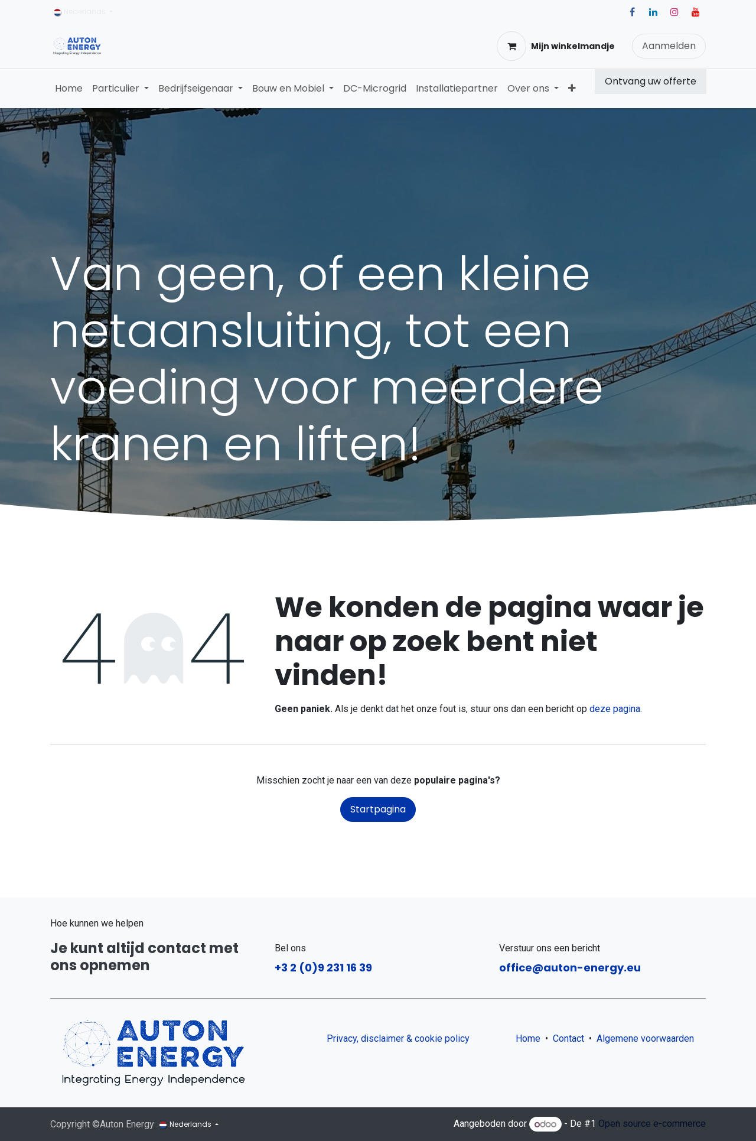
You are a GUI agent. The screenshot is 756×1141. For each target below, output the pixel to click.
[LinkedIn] (653, 11)
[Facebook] (632, 11)
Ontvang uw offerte (650, 81)
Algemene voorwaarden (648, 1038)
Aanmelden (669, 46)
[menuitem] (68, 88)
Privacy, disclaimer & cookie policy (398, 1038)
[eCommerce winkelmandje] (556, 46)
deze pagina (614, 708)
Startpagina (378, 809)
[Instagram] (674, 11)
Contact (568, 1038)
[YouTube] (695, 11)
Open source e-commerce (652, 1124)
